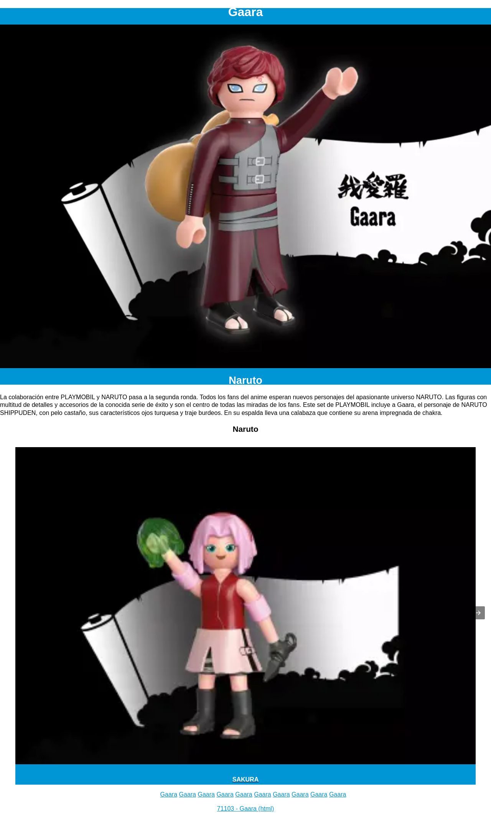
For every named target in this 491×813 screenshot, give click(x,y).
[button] (478, 612)
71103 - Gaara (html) (245, 808)
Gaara (168, 794)
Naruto (245, 380)
